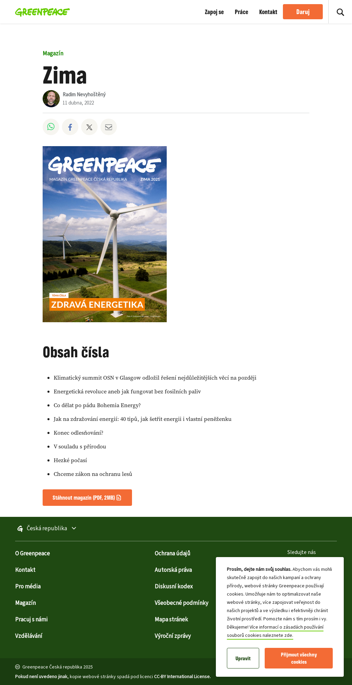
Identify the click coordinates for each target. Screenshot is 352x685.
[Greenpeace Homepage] (40, 11)
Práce (241, 12)
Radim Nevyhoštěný (84, 94)
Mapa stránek (171, 620)
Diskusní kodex (174, 587)
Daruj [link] (303, 11)
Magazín (53, 54)
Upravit (243, 658)
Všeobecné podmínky (181, 603)
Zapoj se (214, 12)
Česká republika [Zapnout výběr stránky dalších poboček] (62, 529)
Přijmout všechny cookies (299, 658)
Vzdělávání (28, 636)
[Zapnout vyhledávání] (340, 11)
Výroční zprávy (173, 636)
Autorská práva (173, 570)
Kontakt (268, 12)
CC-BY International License (182, 676)
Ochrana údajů (172, 554)
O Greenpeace (32, 554)
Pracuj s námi (31, 620)
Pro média (28, 587)
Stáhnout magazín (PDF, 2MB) (84, 497)
